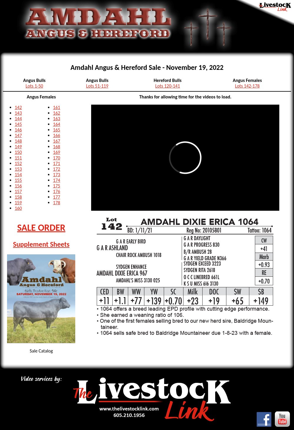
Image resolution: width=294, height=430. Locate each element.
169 (56, 152)
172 (56, 169)
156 (18, 186)
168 (56, 146)
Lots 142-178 (247, 86)
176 (56, 191)
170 (56, 158)
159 (18, 202)
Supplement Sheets (41, 244)
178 (56, 202)
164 (56, 124)
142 (18, 107)
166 (56, 135)
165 (56, 130)
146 (18, 130)
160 (18, 208)
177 (56, 197)
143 (18, 113)
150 (18, 152)
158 (18, 197)
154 (18, 174)
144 (18, 118)
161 (56, 107)
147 (18, 135)
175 (56, 186)
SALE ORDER (41, 227)
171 (56, 163)
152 (18, 163)
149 (18, 146)
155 (18, 180)
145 (18, 124)
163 (56, 118)
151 (18, 158)
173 (56, 174)
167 (56, 141)
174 (56, 180)
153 (18, 169)
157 (18, 191)
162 (56, 113)
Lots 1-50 (34, 86)
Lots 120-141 (167, 86)
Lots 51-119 (97, 86)
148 (18, 141)
